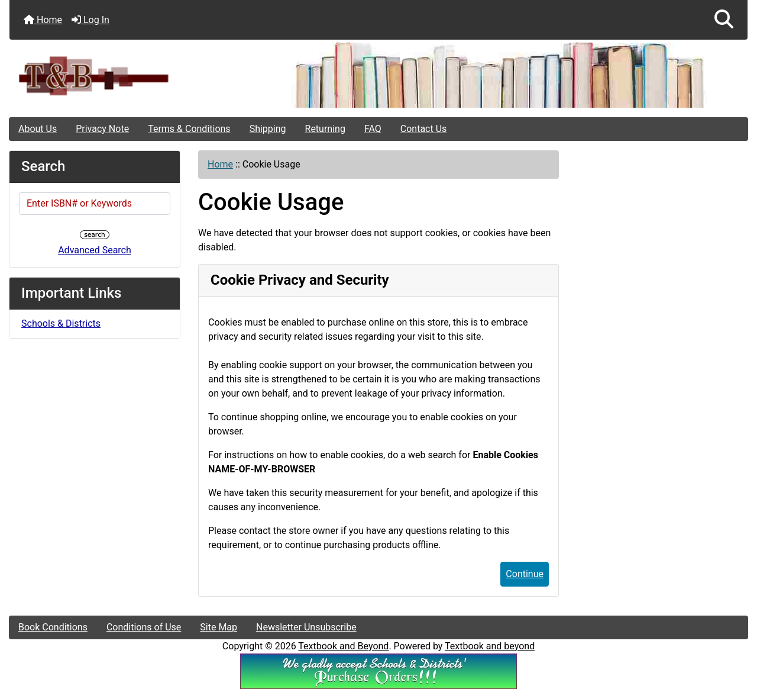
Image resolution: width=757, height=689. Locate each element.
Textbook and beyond (490, 646)
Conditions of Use (143, 627)
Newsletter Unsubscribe (306, 627)
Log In (90, 19)
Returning (325, 128)
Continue (525, 573)
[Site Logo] (132, 75)
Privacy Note (102, 128)
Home (43, 19)
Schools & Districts (61, 323)
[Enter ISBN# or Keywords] (94, 203)
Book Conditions (53, 627)
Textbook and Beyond (343, 646)
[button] (724, 20)
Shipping (268, 128)
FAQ (372, 128)
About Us (37, 128)
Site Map (218, 627)
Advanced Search (94, 250)
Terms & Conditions (189, 128)
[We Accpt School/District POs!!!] (378, 670)
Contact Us (423, 128)
